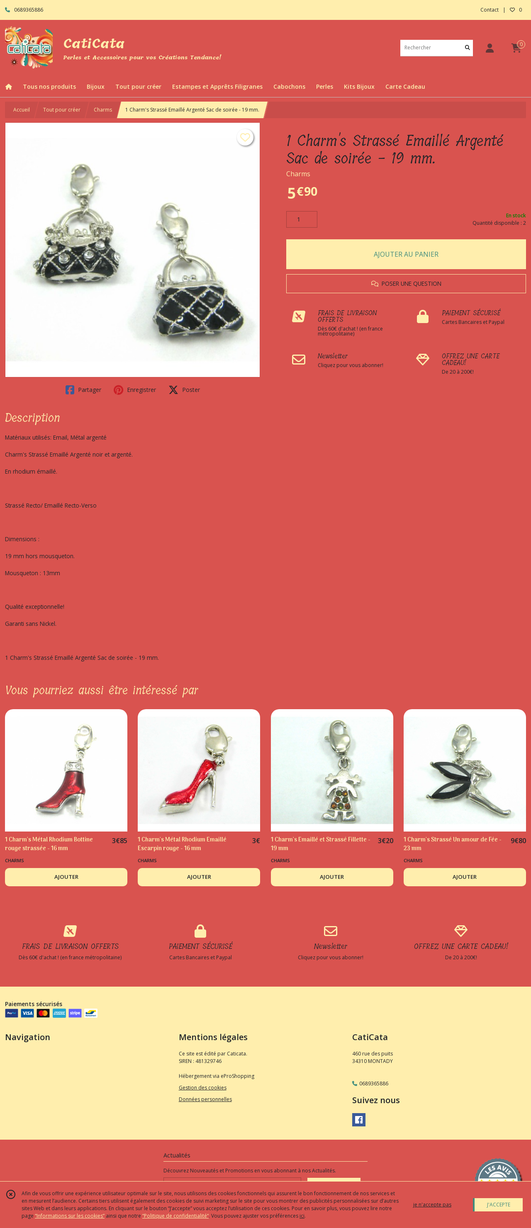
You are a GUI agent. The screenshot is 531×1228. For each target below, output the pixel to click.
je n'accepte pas (432, 1204)
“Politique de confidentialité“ (175, 1215)
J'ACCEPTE (498, 1204)
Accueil (21, 109)
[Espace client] (489, 48)
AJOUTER (66, 876)
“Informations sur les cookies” (70, 1215)
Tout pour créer (61, 109)
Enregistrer (135, 390)
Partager (83, 390)
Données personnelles (205, 1099)
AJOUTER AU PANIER (406, 254)
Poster (184, 390)
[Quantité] (301, 219)
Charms (103, 109)
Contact (489, 9)
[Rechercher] (467, 48)
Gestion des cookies (203, 1087)
